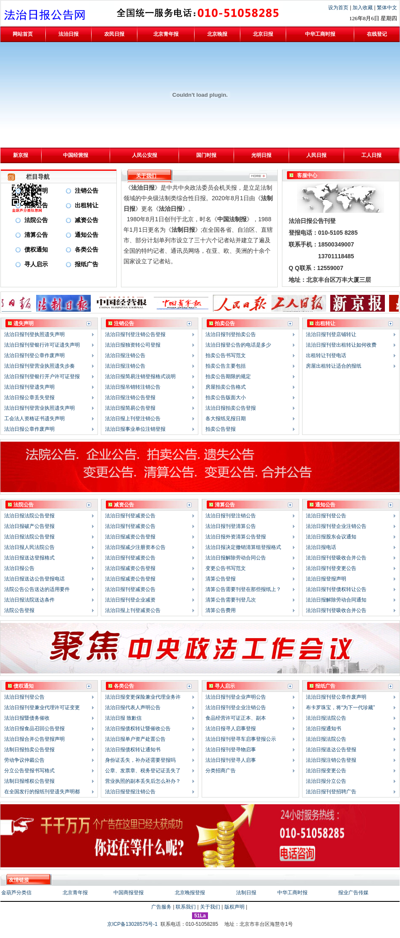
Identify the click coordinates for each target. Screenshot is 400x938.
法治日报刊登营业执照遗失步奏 (39, 366)
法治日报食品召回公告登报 (34, 728)
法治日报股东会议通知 (331, 537)
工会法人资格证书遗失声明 (34, 418)
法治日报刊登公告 (326, 516)
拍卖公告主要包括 (225, 366)
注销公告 (86, 191)
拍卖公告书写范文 (225, 355)
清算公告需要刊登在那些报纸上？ (243, 589)
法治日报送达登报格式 (29, 558)
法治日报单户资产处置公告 (135, 739)
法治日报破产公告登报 (29, 526)
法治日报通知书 (323, 728)
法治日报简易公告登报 (130, 408)
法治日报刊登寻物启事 (230, 750)
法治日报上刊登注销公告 (133, 418)
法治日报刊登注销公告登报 (135, 334)
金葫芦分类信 (16, 893)
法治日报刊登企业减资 (130, 600)
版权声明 (234, 907)
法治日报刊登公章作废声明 (34, 355)
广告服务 (161, 907)
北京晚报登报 (190, 893)
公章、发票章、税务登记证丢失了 (143, 771)
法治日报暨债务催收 (27, 718)
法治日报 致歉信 (123, 718)
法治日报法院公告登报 (29, 516)
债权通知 (36, 249)
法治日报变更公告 (326, 771)
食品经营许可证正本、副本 (235, 718)
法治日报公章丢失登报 (29, 397)
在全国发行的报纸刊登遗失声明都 (42, 792)
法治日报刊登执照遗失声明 (34, 334)
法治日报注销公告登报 (130, 397)
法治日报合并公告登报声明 (34, 739)
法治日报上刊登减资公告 (133, 610)
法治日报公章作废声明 (29, 429)
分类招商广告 (220, 771)
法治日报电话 (321, 547)
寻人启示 (36, 264)
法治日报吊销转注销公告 (133, 387)
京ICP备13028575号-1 (133, 924)
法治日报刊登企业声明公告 (235, 697)
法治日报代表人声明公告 (133, 707)
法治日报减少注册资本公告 (135, 547)
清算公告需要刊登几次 (230, 600)
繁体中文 (387, 8)
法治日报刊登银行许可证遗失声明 (42, 345)
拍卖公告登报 (220, 429)
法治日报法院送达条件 (29, 600)
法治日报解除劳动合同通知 (336, 600)
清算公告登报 (220, 579)
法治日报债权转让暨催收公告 (138, 728)
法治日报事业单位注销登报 (135, 429)
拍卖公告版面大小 (225, 397)
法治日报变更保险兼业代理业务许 (143, 697)
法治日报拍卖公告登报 (230, 408)
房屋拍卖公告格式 (225, 387)
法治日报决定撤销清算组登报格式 (243, 547)
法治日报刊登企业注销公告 (336, 526)
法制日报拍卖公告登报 (29, 750)
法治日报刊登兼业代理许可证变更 (42, 707)
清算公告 (36, 235)
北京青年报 (75, 893)
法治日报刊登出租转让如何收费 (341, 345)
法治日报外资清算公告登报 (235, 537)
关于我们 (210, 907)
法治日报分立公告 (326, 781)
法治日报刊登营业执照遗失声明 (39, 408)
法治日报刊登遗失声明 (29, 387)
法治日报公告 (19, 568)
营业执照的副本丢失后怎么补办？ (143, 781)
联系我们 (186, 907)
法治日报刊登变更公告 (331, 568)
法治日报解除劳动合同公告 (235, 558)
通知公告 (86, 235)
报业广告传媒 (353, 893)
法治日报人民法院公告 (29, 547)
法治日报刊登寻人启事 (230, 760)
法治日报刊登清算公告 (230, 526)
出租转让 (86, 205)
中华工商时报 (292, 893)
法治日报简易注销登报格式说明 (140, 376)
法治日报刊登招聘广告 (331, 792)
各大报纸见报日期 (225, 418)
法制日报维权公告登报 (29, 781)
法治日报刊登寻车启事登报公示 (240, 739)
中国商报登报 (128, 893)
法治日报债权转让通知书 (133, 750)
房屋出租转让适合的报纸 (333, 366)
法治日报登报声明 (326, 579)
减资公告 (86, 220)
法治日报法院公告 (326, 718)
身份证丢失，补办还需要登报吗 (140, 760)
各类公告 (86, 249)
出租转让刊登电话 (326, 355)
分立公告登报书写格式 (29, 771)
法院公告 (36, 220)
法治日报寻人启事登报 (230, 728)
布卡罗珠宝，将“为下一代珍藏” (340, 707)
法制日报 (246, 893)
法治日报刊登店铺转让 (331, 334)
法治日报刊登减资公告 (130, 516)
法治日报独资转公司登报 (133, 345)
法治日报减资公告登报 (130, 537)
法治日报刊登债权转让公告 (336, 589)
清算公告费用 (220, 610)
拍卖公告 (36, 205)
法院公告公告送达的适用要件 (37, 589)
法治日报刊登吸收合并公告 (336, 558)
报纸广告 (86, 264)
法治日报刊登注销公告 (230, 516)
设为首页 (339, 8)
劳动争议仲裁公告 (24, 760)
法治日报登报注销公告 (130, 792)
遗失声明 (36, 191)
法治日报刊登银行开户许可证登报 (42, 376)
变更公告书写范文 (225, 568)
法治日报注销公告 (125, 355)
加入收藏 (363, 8)
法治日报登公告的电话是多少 (238, 345)
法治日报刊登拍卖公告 (230, 334)
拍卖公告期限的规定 (228, 376)
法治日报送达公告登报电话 (34, 579)
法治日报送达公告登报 (331, 750)
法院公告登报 (19, 610)
